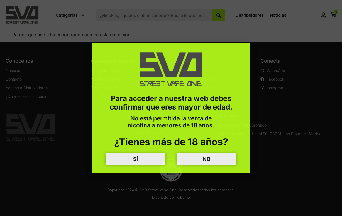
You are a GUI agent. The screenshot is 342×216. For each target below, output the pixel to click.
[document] (171, 108)
